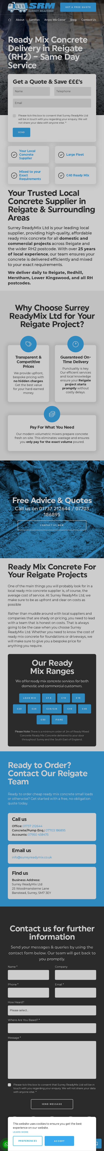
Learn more (20, 1132)
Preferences (27, 1141)
